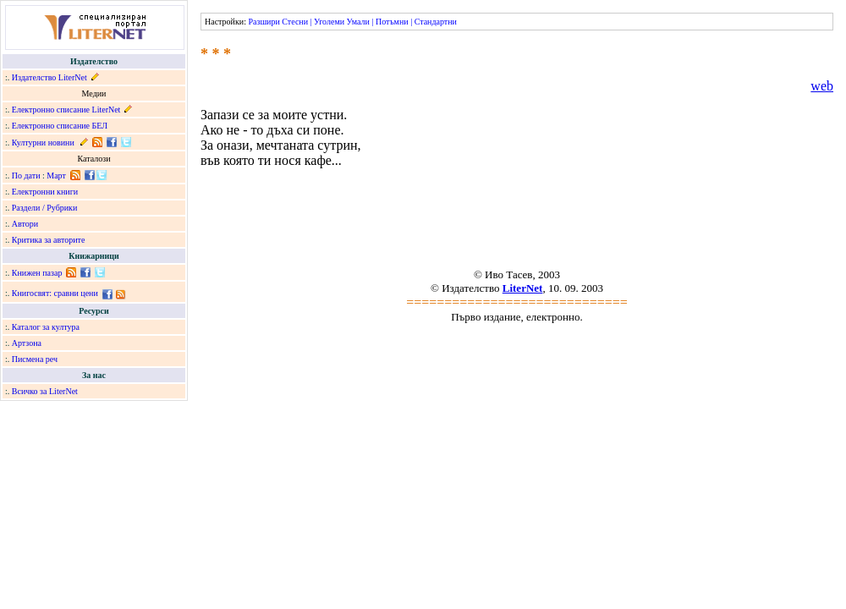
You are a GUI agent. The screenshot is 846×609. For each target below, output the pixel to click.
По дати (26, 175)
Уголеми (329, 21)
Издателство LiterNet (49, 77)
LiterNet (523, 288)
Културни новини (43, 142)
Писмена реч (35, 359)
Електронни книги (45, 191)
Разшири (263, 21)
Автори (25, 223)
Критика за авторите (48, 239)
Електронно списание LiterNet (66, 109)
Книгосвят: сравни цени (55, 293)
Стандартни (436, 21)
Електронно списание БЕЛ (59, 125)
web (821, 86)
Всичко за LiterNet (45, 391)
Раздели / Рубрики (45, 207)
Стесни (295, 21)
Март (56, 175)
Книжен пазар (37, 272)
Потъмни (392, 21)
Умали (358, 21)
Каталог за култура (46, 327)
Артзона (26, 343)
